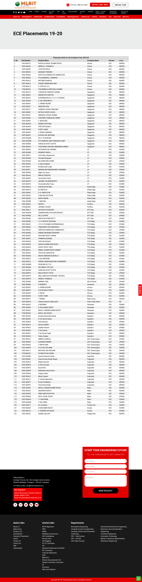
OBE (14, 546)
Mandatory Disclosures (50, 534)
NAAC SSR (117, 17)
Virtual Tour (120, 5)
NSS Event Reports (48, 569)
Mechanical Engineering (109, 541)
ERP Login (64, 12)
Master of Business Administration (113, 539)
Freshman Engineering (108, 534)
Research (102, 17)
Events (37, 11)
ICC (43, 546)
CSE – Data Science (78, 536)
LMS (58, 11)
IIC (43, 565)
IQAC (110, 17)
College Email (51, 12)
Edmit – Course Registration (101, 12)
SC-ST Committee (48, 543)
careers (90, 11)
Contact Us (17, 541)
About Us (16, 17)
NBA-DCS (126, 17)
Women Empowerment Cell (51, 560)
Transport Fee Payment (113, 12)
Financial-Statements (49, 553)
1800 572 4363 (82, 5)
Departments (27, 17)
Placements (61, 17)
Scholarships (17, 548)
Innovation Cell (73, 17)
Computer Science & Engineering (82, 529)
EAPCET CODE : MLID (100, 5)
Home (30, 11)
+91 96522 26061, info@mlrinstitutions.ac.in (28, 486)
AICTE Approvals (48, 527)
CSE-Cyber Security (78, 541)
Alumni (44, 11)
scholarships (72, 11)
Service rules (46, 539)
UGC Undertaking (48, 536)
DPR (43, 555)
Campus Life (85, 17)
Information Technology (109, 536)
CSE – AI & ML (76, 539)
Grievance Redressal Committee (53, 548)
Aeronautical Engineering (79, 527)
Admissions (38, 17)
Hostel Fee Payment (124, 12)
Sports (94, 17)
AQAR (44, 531)
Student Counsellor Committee (52, 562)
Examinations (49, 17)
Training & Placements (21, 536)
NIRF (44, 529)
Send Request (106, 491)
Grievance (45, 567)
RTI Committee (47, 550)
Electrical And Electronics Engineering (114, 527)
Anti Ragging (46, 541)
